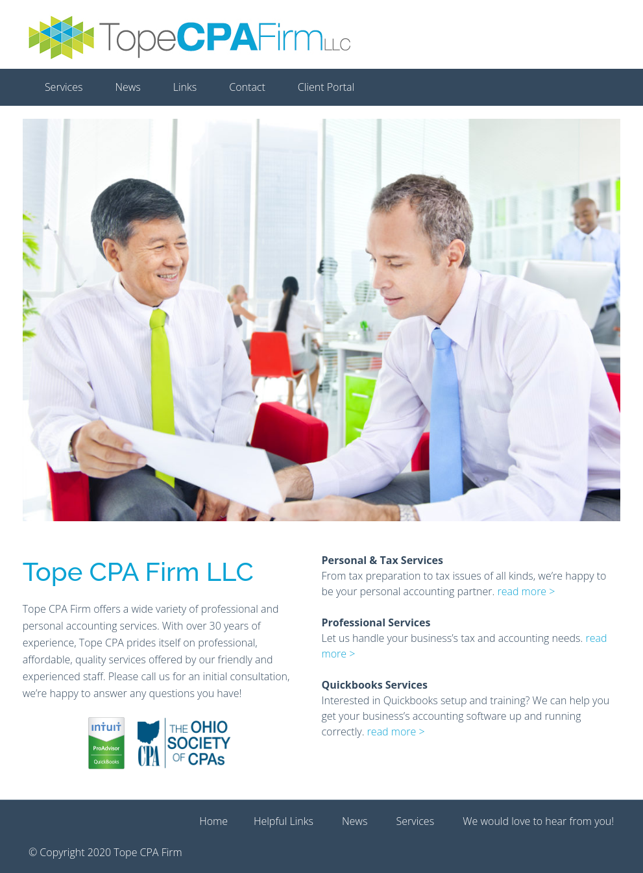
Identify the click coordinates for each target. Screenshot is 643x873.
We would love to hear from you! (538, 821)
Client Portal (326, 87)
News (127, 87)
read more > (526, 591)
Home (213, 821)
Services (64, 87)
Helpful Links (283, 821)
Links (185, 87)
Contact (247, 87)
